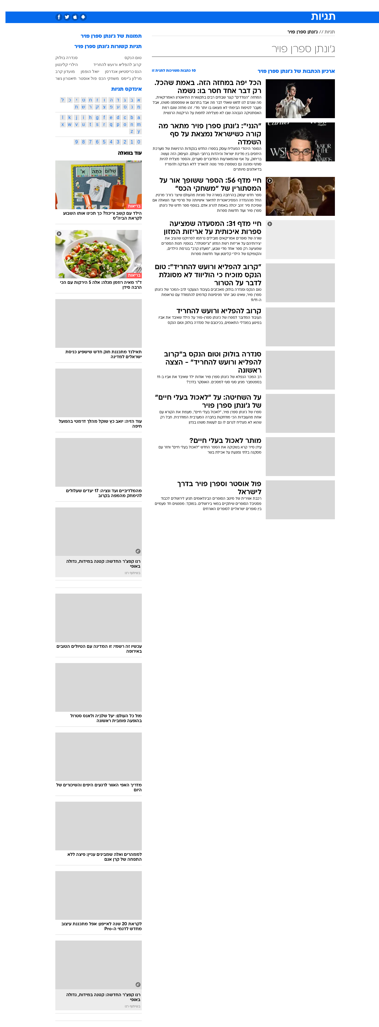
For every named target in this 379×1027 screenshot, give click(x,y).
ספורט (272, 5)
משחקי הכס (103, 78)
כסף (219, 5)
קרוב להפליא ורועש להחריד (112, 64)
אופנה (123, 5)
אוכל (204, 5)
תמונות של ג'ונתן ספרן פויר (105, 36)
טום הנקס (127, 57)
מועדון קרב (60, 71)
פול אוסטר (82, 78)
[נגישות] (8, 6)
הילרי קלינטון (61, 64)
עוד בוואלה (124, 153)
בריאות (186, 5)
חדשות (291, 5)
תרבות (253, 5)
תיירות (167, 5)
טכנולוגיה (145, 5)
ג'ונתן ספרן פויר (297, 32)
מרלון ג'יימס (126, 78)
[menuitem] (288, 6)
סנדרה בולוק (61, 57)
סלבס (235, 5)
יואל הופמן (84, 71)
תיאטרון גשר (60, 78)
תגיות (324, 32)
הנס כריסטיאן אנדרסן (117, 71)
